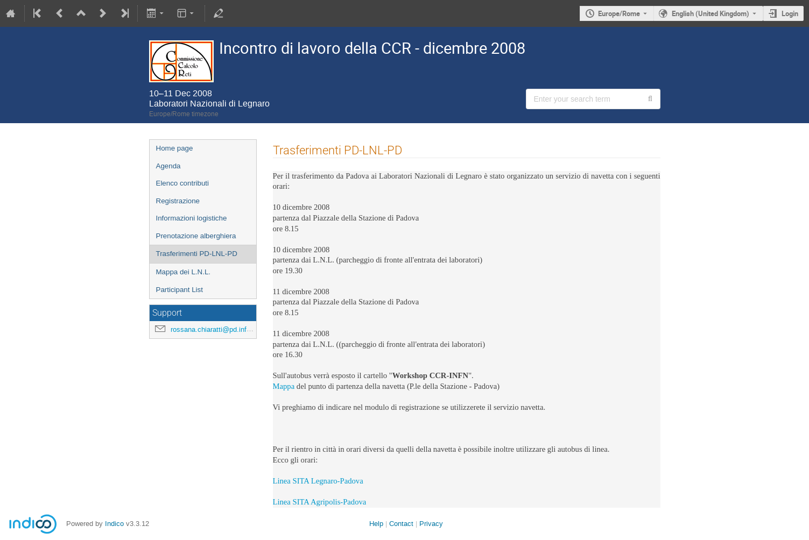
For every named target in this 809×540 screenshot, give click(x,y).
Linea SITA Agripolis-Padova (320, 502)
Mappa (284, 386)
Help (376, 523)
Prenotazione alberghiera (196, 236)
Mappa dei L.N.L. (183, 272)
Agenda (168, 166)
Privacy (431, 523)
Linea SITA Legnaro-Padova (318, 481)
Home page (174, 148)
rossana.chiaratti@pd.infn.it (213, 329)
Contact (401, 523)
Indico (114, 523)
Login (790, 13)
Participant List (179, 290)
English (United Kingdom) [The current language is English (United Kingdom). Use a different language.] (710, 13)
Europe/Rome (619, 13)
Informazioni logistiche (191, 218)
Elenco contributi (182, 183)
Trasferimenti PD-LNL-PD (196, 254)
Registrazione (178, 201)
